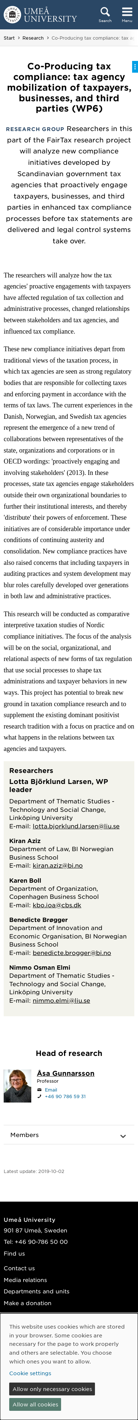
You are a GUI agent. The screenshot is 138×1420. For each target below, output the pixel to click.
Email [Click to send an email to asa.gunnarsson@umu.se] (51, 1090)
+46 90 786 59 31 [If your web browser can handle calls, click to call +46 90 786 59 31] (65, 1096)
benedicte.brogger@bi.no (72, 952)
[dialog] (69, 1366)
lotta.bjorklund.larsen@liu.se (76, 825)
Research (33, 38)
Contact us (19, 1267)
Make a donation (28, 1302)
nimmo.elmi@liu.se (61, 1000)
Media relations (25, 1279)
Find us (14, 1253)
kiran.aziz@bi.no (58, 865)
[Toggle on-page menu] (135, 67)
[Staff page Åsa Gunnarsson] (66, 1074)
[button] (69, 1134)
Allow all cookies (35, 1404)
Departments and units (37, 1291)
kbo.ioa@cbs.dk (57, 904)
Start (9, 38)
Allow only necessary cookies (52, 1389)
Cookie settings (30, 1373)
